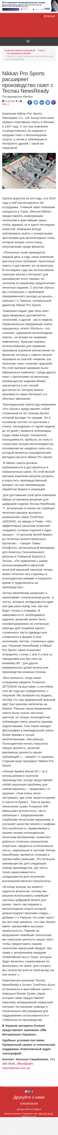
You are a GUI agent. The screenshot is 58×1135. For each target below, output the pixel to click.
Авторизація (49, 16)
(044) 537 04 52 (45, 1113)
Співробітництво (29, 1103)
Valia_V (5, 104)
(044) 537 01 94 (28, 1116)
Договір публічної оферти (29, 1109)
